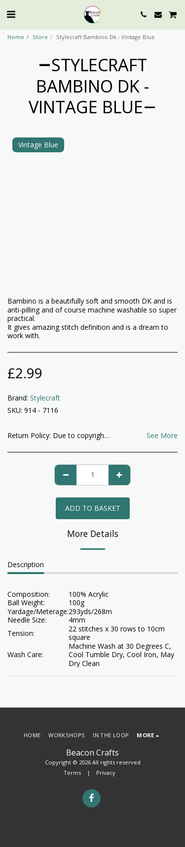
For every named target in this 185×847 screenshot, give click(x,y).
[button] (10, 14)
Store (40, 37)
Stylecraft (45, 397)
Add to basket (92, 508)
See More (162, 435)
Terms (72, 772)
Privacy (105, 772)
